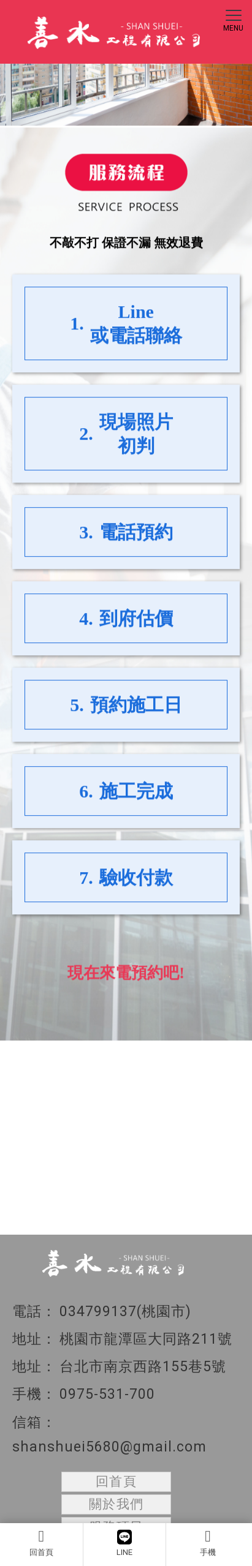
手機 (207, 1543)
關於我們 (116, 1504)
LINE (124, 1543)
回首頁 (41, 1543)
